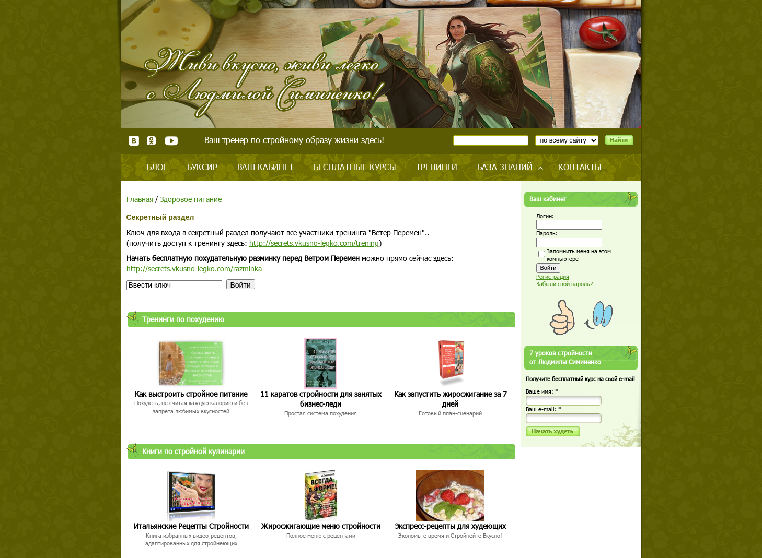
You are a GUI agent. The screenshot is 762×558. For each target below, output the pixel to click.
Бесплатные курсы (355, 166)
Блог (157, 166)
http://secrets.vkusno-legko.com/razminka (194, 269)
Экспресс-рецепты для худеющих (450, 526)
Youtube (171, 141)
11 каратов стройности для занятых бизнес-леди (321, 399)
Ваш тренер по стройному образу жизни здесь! (294, 139)
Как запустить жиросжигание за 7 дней (450, 399)
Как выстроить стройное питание (191, 394)
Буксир (202, 166)
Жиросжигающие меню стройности (320, 526)
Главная (139, 199)
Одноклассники (152, 141)
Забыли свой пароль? (564, 283)
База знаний (505, 166)
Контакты (580, 166)
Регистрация (552, 276)
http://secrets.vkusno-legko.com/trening (314, 243)
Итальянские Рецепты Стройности (191, 526)
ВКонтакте (134, 141)
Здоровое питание (191, 199)
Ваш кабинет (265, 166)
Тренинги (436, 166)
